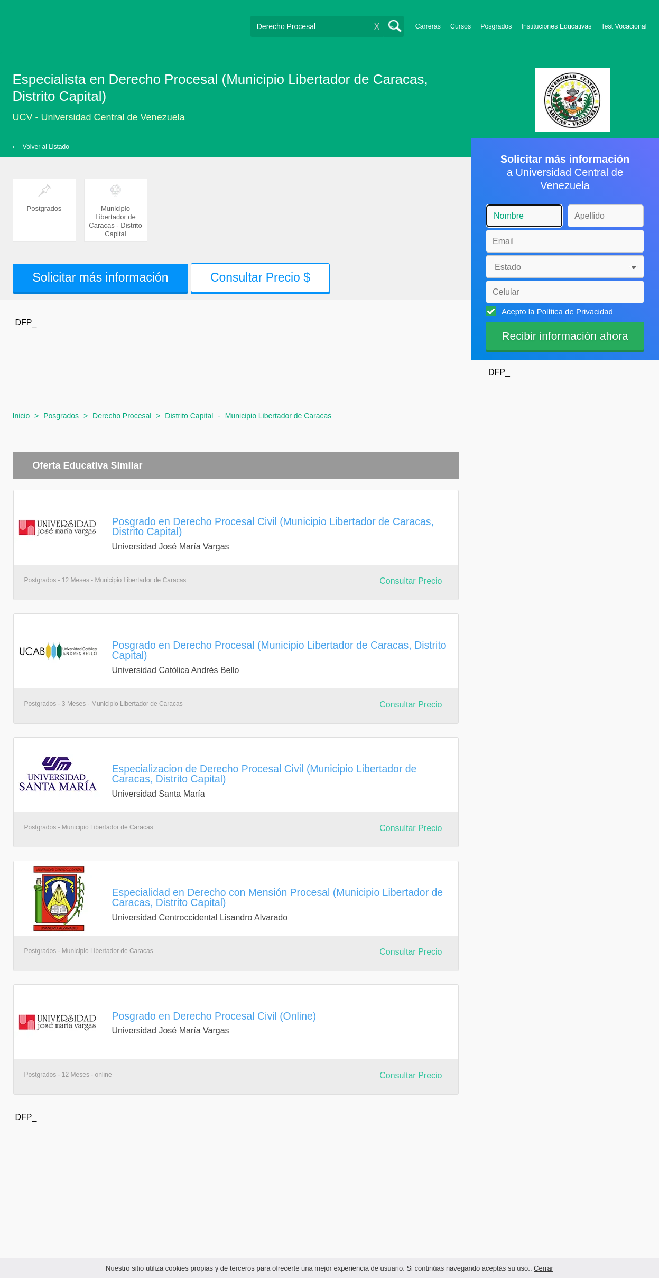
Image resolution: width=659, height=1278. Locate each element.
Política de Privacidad (575, 311)
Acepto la (556, 311)
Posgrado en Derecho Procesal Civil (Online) (214, 1016)
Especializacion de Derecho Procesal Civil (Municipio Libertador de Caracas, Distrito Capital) (264, 774)
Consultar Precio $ (260, 277)
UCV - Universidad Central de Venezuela (99, 117)
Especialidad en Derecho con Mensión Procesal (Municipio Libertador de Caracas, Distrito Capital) (277, 897)
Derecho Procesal (121, 416)
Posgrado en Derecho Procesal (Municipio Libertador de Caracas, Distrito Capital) (279, 650)
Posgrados (496, 26)
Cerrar (543, 1268)
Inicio (21, 416)
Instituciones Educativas (556, 26)
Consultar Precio (410, 580)
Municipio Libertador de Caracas (278, 416)
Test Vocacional (623, 26)
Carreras (428, 26)
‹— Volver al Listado (41, 147)
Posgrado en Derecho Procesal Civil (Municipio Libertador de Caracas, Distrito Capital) (273, 526)
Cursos (460, 26)
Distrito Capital (189, 416)
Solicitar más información (101, 277)
